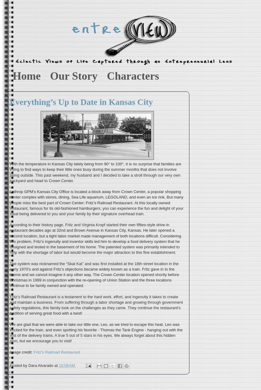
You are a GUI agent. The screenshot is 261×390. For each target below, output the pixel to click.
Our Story (73, 76)
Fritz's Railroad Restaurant (57, 352)
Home (27, 76)
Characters (133, 76)
